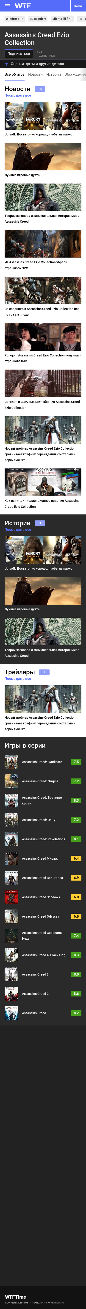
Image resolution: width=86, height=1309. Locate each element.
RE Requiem (38, 18)
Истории (53, 74)
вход (78, 5)
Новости (35, 74)
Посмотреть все (18, 95)
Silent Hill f (62, 18)
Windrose (14, 18)
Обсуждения (75, 74)
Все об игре (15, 74)
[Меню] (7, 5)
